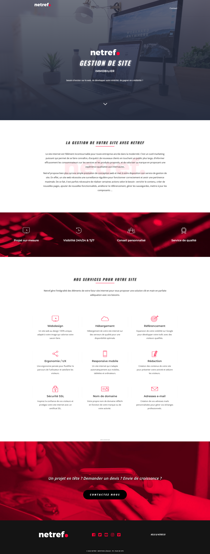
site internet (105, 439)
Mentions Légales (104, 551)
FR (113, 551)
